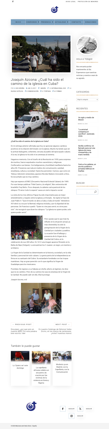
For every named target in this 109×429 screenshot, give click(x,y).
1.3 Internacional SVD (57, 88)
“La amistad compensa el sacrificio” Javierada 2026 (86, 132)
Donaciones (90, 22)
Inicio (18, 22)
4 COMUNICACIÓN (32, 91)
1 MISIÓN (43, 88)
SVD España (20, 88)
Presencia (46, 22)
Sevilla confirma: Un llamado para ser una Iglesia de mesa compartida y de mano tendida (86, 150)
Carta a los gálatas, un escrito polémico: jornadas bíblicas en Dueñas (87, 167)
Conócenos (31, 22)
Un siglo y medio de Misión (86, 118)
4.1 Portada (46, 91)
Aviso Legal (71, 1)
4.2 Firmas (58, 91)
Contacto (76, 22)
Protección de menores (88, 1)
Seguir (72, 409)
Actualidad (60, 22)
